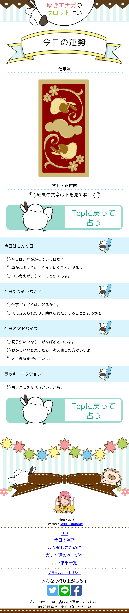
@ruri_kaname (71, 523)
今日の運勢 (64, 540)
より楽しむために (64, 547)
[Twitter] (53, 593)
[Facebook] (76, 593)
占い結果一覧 (64, 562)
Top (64, 532)
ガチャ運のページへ (64, 555)
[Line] (65, 593)
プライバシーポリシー (64, 572)
